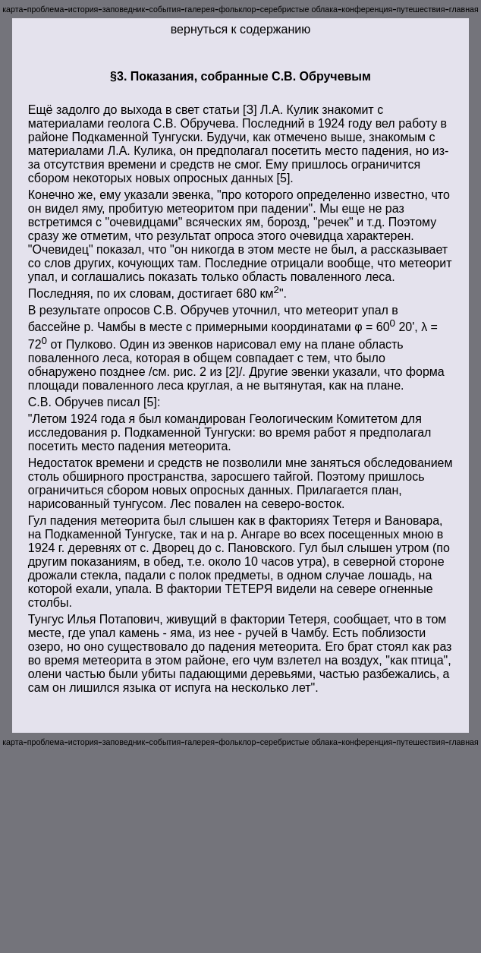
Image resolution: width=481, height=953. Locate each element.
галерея (200, 9)
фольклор (237, 9)
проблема (45, 9)
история (83, 9)
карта (12, 9)
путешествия (421, 9)
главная (464, 9)
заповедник (123, 9)
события (165, 9)
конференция (366, 9)
